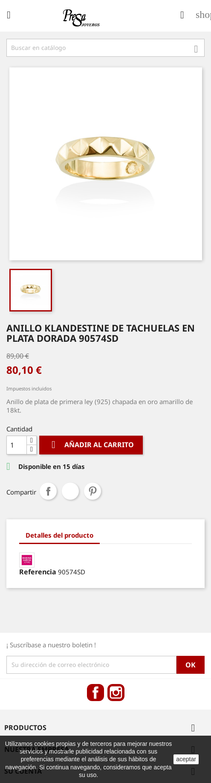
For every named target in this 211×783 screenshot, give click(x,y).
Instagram (115, 692)
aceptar (186, 759)
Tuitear (70, 491)
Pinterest (92, 491)
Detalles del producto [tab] (59, 535)
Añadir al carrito (91, 445)
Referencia (37, 572)
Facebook (95, 692)
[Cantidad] (16, 445)
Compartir (48, 491)
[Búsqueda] (105, 48)
